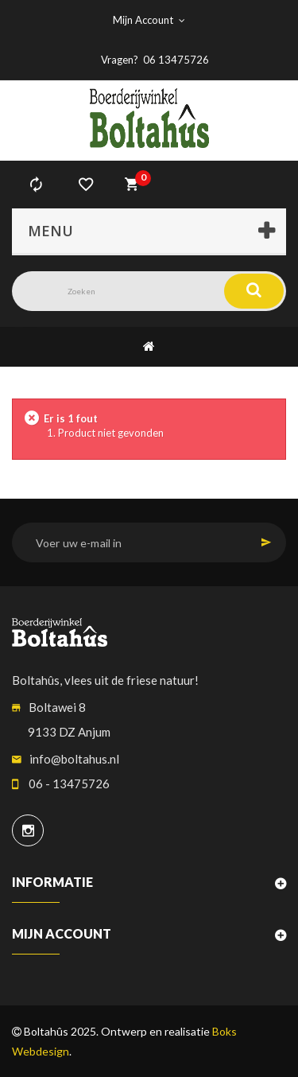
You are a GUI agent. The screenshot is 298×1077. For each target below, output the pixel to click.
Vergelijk (36, 184)
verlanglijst (86, 184)
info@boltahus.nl (74, 759)
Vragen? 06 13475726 (155, 59)
